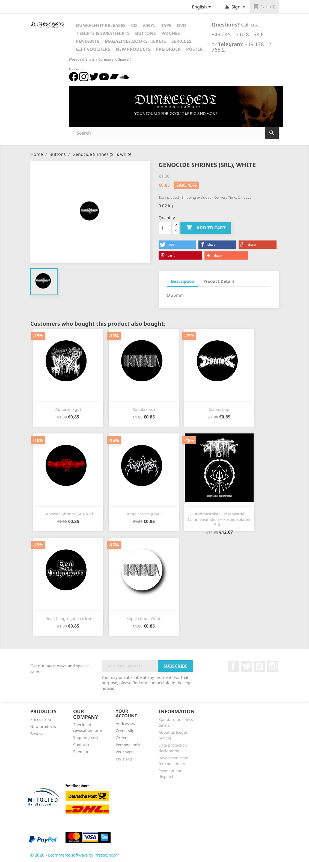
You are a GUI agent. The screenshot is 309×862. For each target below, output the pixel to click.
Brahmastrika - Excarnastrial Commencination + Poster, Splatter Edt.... (219, 519)
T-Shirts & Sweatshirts (103, 33)
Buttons (145, 33)
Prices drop (40, 719)
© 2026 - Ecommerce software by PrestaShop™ (74, 855)
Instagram (272, 666)
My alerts (124, 759)
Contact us (83, 744)
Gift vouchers (93, 49)
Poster (194, 49)
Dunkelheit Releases (101, 25)
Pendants (87, 41)
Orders (122, 737)
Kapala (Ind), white (143, 618)
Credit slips (126, 730)
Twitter (246, 666)
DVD (181, 25)
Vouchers (124, 751)
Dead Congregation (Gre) (68, 618)
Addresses (125, 723)
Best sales (39, 733)
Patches (170, 33)
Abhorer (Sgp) (68, 409)
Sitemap (80, 751)
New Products (133, 49)
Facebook (233, 666)
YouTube (259, 666)
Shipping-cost (86, 737)
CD (134, 25)
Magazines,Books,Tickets (135, 41)
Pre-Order (168, 49)
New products (43, 726)
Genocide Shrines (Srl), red (68, 513)
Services (181, 41)
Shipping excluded (197, 197)
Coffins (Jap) (219, 409)
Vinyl (149, 25)
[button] (177, 244)
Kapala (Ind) (144, 409)
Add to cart (205, 227)
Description (182, 281)
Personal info (128, 744)
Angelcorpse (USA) (144, 513)
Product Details (219, 281)
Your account (126, 713)
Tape (166, 25)
